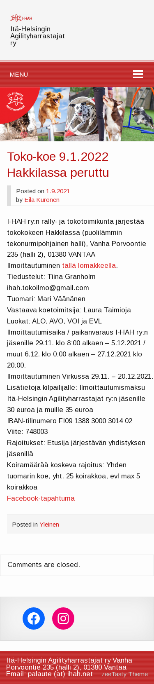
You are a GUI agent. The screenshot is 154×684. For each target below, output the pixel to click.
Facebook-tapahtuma (41, 498)
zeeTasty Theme (124, 673)
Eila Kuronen (42, 199)
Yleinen (49, 524)
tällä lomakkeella (89, 265)
